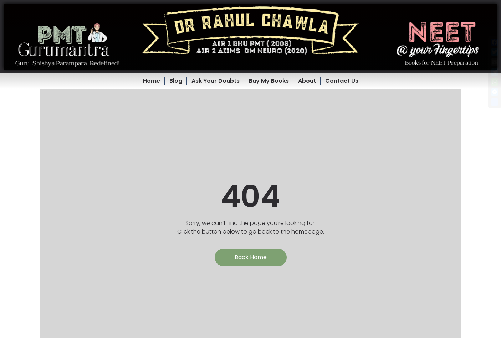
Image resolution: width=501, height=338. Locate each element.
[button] (250, 37)
